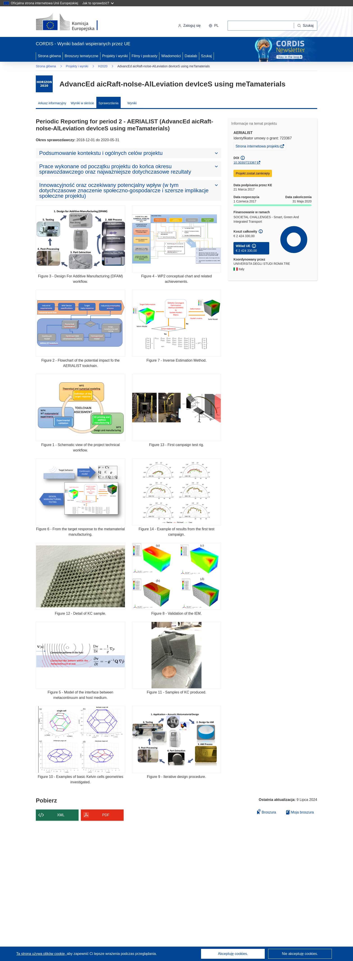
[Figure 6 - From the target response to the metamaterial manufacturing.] (80, 491)
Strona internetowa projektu (258, 146)
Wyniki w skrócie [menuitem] (82, 103)
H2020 (102, 66)
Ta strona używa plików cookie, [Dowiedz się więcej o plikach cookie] (41, 954)
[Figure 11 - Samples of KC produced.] (176, 655)
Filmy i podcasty (145, 56)
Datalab (191, 56)
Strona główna (49, 56)
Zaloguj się (189, 25)
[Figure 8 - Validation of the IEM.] (176, 576)
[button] (213, 26)
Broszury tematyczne (81, 56)
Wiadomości (171, 56)
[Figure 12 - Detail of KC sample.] (80, 576)
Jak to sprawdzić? (97, 3)
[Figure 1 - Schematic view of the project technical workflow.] (80, 407)
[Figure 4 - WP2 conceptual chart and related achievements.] (176, 238)
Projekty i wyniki (115, 56)
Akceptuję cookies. (233, 954)
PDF (105, 815)
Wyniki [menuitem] (132, 103)
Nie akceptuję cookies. (300, 954)
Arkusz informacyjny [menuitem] (52, 103)
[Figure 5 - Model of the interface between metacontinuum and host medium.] (80, 655)
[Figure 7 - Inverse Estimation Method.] (176, 323)
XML (61, 815)
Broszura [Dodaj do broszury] (266, 811)
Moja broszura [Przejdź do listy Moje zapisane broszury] (300, 812)
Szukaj (206, 56)
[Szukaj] (305, 26)
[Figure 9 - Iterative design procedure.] (176, 739)
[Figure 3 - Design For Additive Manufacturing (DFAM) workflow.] (80, 238)
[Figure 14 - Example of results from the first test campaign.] (176, 491)
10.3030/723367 (244, 162)
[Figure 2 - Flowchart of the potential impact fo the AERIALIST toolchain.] (80, 323)
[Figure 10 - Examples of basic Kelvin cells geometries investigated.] (80, 739)
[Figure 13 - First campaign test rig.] (176, 407)
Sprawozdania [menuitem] (109, 103)
